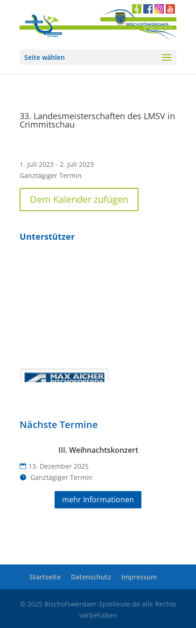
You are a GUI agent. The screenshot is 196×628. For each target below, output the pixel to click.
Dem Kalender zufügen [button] (79, 199)
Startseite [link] (45, 576)
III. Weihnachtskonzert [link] (98, 450)
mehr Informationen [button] (98, 499)
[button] (98, 57)
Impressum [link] (139, 576)
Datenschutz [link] (91, 576)
